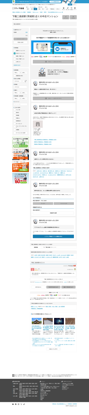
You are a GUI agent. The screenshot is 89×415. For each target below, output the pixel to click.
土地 (59, 306)
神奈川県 (24, 386)
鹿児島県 (21, 397)
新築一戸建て (49, 306)
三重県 (30, 390)
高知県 (26, 394)
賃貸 (41, 383)
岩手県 (26, 383)
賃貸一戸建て (57, 383)
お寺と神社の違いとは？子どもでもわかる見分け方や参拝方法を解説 (37, 327)
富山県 (30, 388)
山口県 (33, 393)
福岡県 (20, 395)
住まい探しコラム (43, 395)
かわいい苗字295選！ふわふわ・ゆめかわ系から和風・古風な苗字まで (70, 327)
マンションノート (38, 282)
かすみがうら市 (37, 174)
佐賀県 (23, 395)
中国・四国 (15, 393)
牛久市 (69, 171)
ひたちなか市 (44, 173)
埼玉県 (27, 386)
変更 (27, 32)
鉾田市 (44, 174)
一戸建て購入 (42, 387)
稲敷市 (62, 173)
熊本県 (30, 395)
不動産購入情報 (43, 384)
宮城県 (30, 383)
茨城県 (33, 386)
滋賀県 (30, 391)
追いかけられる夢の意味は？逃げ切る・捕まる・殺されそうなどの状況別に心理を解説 (59, 327)
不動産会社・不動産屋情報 (37, 308)
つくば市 (36, 173)
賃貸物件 (63, 306)
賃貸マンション (45, 383)
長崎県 (26, 395)
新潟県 (20, 388)
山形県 (36, 383)
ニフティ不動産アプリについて (68, 384)
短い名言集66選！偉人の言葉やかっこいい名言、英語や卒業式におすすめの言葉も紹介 (42, 339)
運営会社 (54, 403)
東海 (14, 390)
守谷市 (57, 173)
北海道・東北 (15, 383)
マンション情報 (43, 392)
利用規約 (70, 403)
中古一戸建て (55, 306)
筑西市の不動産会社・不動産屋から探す (43, 142)
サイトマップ (64, 389)
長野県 (26, 388)
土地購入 (42, 389)
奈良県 (33, 391)
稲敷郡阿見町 (61, 174)
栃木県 (36, 386)
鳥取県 (26, 393)
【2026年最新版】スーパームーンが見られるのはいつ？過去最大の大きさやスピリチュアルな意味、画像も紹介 (43, 342)
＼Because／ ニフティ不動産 (67, 383)
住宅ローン (42, 396)
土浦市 (41, 176)
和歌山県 (36, 391)
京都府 (26, 391)
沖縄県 (24, 397)
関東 (14, 386)
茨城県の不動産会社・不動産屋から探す (43, 144)
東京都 (20, 386)
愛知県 (20, 390)
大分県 (33, 395)
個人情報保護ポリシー (62, 403)
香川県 (20, 394)
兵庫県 (23, 391)
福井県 (36, 388)
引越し (41, 399)
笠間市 (57, 171)
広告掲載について (65, 387)
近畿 (14, 391)
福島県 (20, 384)
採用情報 (75, 403)
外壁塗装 (42, 398)
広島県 (20, 393)
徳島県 (36, 393)
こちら (65, 282)
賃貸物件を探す (17, 65)
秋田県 (33, 383)
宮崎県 (36, 395)
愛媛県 (23, 394)
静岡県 (26, 390)
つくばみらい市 (52, 174)
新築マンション (34, 306)
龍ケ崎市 (51, 171)
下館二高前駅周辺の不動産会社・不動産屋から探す (45, 139)
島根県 (30, 393)
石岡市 (45, 171)
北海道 (20, 383)
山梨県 (23, 388)
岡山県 (23, 393)
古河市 (39, 171)
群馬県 (20, 387)
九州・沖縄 (15, 395)
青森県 (23, 383)
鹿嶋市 (51, 173)
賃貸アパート (51, 383)
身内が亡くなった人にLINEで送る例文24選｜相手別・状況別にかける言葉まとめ (42, 345)
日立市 (35, 176)
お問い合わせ (64, 386)
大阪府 (20, 391)
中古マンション (56, 386)
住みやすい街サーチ (44, 393)
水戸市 (68, 174)
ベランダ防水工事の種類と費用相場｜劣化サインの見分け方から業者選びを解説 (48, 327)
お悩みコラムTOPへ (53, 349)
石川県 (33, 388)
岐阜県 (23, 390)
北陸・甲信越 (15, 388)
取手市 (63, 171)
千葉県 (30, 386)
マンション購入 (43, 386)
